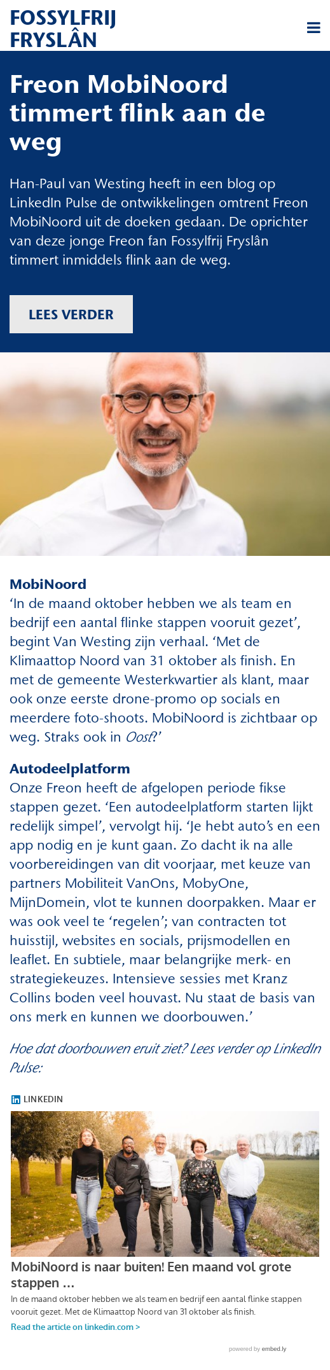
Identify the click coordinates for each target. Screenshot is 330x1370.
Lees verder (71, 314)
